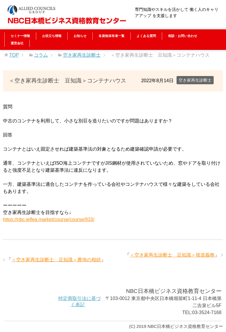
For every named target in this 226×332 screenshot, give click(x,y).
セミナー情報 (20, 36)
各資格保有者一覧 (111, 36)
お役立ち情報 (52, 36)
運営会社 (17, 43)
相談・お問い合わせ (182, 36)
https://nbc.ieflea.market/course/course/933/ (48, 219)
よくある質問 (146, 36)
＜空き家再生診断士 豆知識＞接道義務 (172, 254)
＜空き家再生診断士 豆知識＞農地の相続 (56, 259)
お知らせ (80, 36)
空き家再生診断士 (195, 80)
